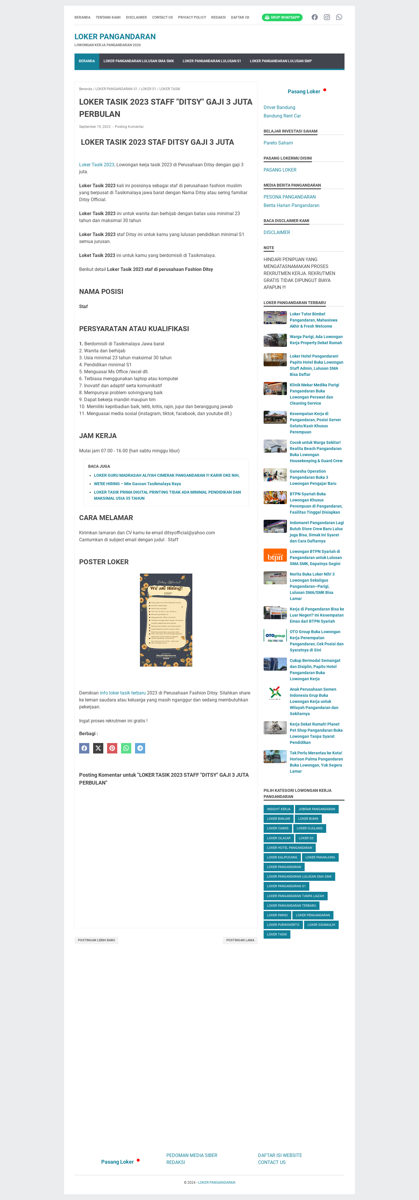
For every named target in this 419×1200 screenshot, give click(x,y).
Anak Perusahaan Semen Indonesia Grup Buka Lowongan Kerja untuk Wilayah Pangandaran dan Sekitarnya (314, 701)
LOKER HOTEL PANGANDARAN (289, 848)
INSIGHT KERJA (278, 809)
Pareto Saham (278, 143)
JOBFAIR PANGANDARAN (317, 809)
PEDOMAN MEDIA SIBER (191, 1155)
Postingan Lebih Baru (96, 940)
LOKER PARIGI (277, 915)
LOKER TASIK (277, 934)
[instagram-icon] (326, 17)
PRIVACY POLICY (192, 17)
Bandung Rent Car (282, 116)
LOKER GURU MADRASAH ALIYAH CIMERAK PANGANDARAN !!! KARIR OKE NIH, (166, 475)
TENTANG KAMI (108, 17)
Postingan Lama (240, 940)
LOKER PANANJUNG (320, 857)
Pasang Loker (304, 91)
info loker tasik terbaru (122, 693)
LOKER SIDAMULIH (321, 925)
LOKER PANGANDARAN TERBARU (291, 906)
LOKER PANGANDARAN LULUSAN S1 (212, 61)
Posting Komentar (129, 127)
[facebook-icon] (314, 17)
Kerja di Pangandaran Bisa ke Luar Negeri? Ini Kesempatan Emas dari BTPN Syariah (317, 615)
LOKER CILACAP (279, 838)
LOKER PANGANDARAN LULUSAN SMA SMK (139, 61)
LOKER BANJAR (278, 819)
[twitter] (98, 748)
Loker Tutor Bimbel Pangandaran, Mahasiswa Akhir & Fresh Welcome (314, 320)
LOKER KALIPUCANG (282, 857)
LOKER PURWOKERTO (283, 925)
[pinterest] (112, 748)
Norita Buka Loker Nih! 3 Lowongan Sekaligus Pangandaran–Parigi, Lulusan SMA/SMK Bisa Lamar (312, 586)
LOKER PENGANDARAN (313, 915)
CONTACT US (162, 17)
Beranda (82, 17)
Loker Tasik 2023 (96, 164)
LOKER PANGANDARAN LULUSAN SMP (281, 61)
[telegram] (140, 748)
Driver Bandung (279, 107)
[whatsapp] (126, 748)
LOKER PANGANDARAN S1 (286, 886)
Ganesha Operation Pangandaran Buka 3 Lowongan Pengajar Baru (313, 477)
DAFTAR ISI (240, 17)
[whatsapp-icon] (339, 17)
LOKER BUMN (308, 819)
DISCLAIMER (136, 17)
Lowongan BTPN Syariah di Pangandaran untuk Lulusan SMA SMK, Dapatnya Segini (316, 557)
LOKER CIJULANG (310, 828)
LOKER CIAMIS (278, 828)
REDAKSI (218, 17)
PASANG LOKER (280, 170)
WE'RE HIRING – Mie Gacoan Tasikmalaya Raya (137, 483)
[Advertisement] (304, 1044)
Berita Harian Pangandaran (291, 205)
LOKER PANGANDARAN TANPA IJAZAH (295, 896)
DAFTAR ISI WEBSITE (280, 1155)
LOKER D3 (306, 838)
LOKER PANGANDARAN (115, 36)
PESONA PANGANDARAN (290, 197)
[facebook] (84, 748)
